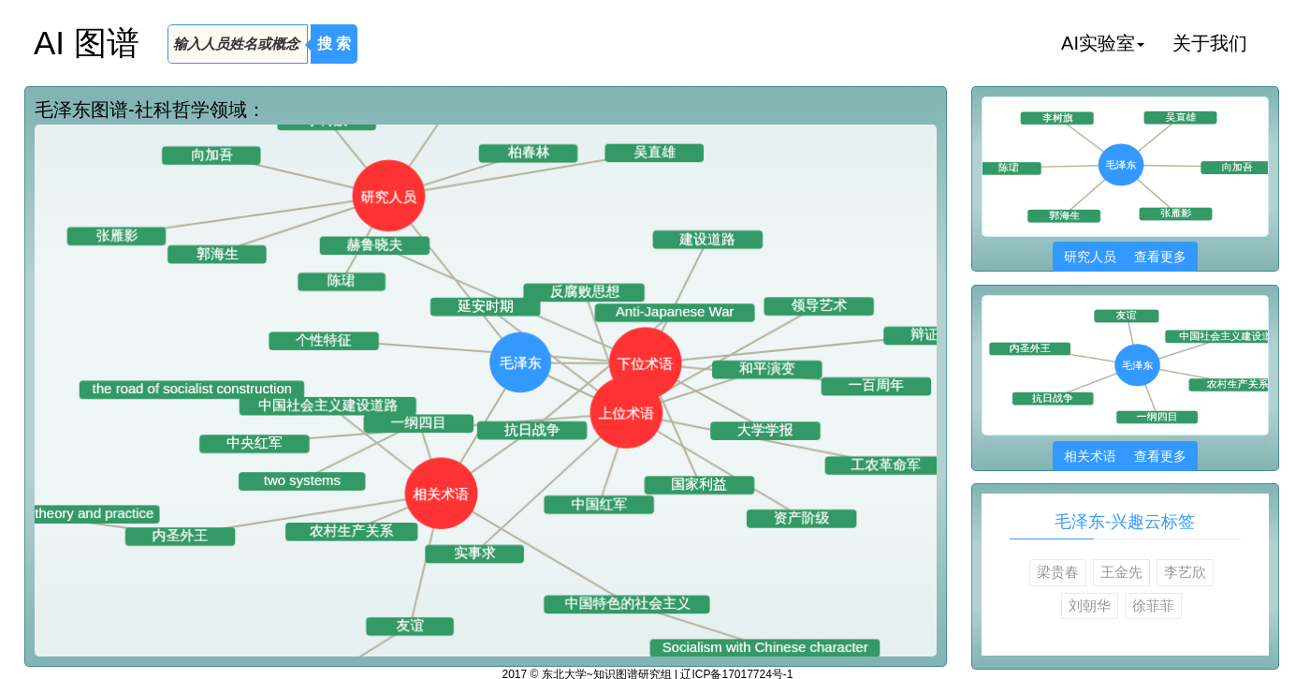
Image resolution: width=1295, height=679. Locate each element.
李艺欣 (1185, 572)
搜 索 (334, 44)
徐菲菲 (1153, 605)
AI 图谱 (86, 42)
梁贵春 (1058, 572)
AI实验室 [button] (1102, 43)
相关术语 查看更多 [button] (1125, 456)
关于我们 (1209, 43)
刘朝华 (1090, 605)
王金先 (1121, 572)
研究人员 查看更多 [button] (1125, 256)
